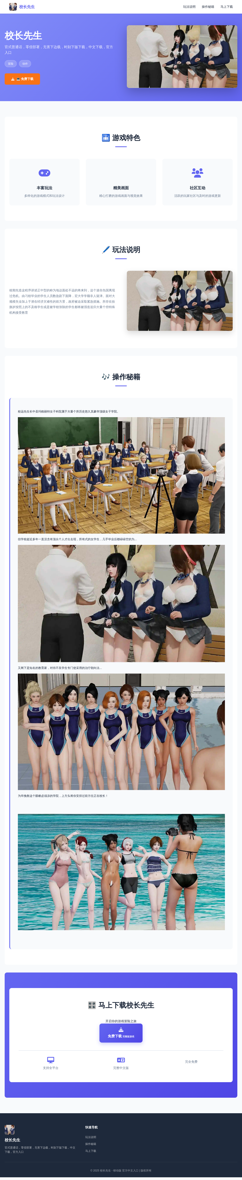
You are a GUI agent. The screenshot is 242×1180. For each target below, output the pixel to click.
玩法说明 (189, 6)
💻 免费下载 (22, 79)
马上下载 (226, 6)
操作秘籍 (208, 6)
